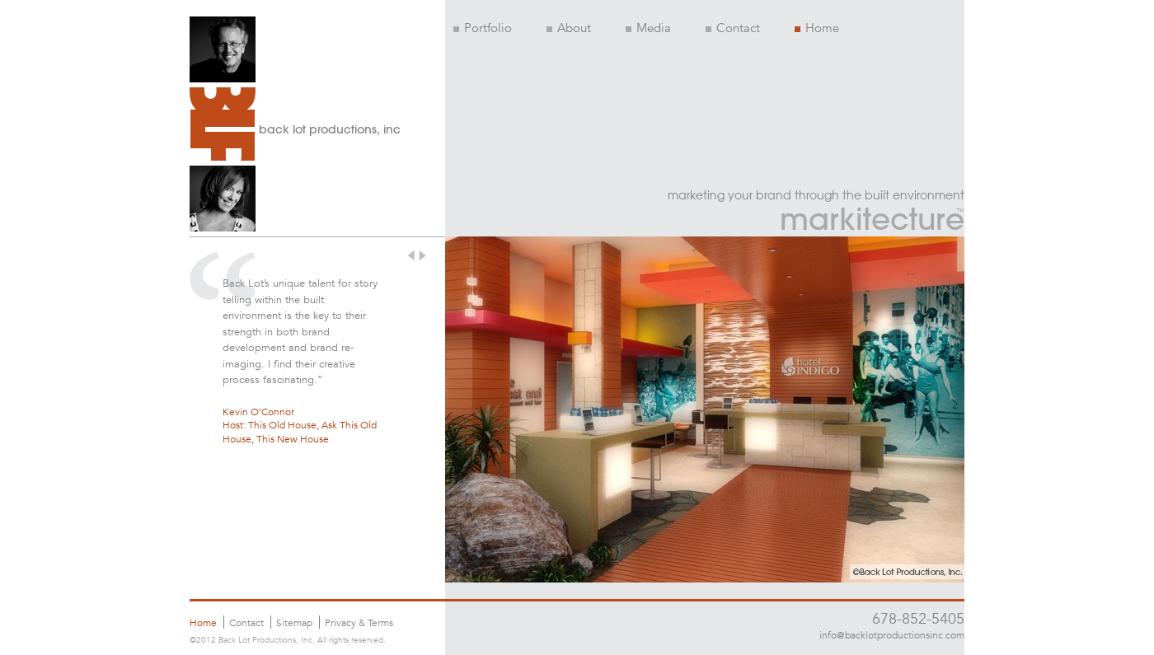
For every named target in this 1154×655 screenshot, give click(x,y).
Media (648, 28)
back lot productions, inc (330, 129)
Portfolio (482, 28)
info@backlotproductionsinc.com (891, 634)
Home (817, 28)
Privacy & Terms (359, 622)
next (424, 255)
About (569, 28)
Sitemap (294, 622)
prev (412, 255)
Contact (733, 28)
